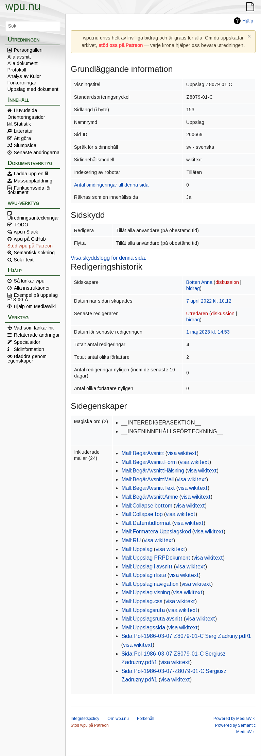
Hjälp (247, 20)
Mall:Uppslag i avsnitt (147, 566)
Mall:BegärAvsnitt (142, 453)
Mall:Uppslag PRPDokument (155, 558)
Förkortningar (21, 83)
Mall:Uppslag (137, 549)
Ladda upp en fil (31, 173)
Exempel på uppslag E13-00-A (32, 297)
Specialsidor (27, 342)
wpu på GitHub (30, 239)
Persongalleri (28, 50)
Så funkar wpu (29, 280)
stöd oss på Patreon (121, 45)
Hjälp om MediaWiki (35, 306)
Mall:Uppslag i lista (143, 575)
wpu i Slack (26, 231)
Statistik (22, 124)
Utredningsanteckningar (33, 217)
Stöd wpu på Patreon (30, 246)
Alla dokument (22, 63)
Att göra (22, 138)
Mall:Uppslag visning (145, 592)
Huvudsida (25, 110)
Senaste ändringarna (36, 152)
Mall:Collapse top (142, 514)
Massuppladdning (33, 180)
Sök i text (24, 259)
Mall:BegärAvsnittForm (149, 462)
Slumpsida (25, 145)
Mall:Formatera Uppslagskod (156, 531)
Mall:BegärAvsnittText (148, 488)
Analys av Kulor (24, 76)
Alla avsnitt (19, 57)
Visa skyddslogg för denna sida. (108, 258)
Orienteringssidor (26, 117)
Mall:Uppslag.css (141, 601)
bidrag (193, 288)
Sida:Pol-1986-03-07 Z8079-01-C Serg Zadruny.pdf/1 (186, 636)
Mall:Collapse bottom (146, 506)
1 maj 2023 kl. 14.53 (208, 332)
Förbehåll (145, 718)
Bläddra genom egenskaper (27, 358)
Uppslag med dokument (32, 89)
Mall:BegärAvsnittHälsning (152, 470)
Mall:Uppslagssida (143, 627)
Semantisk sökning (34, 252)
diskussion (227, 282)
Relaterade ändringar (37, 335)
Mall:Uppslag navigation (149, 584)
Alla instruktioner (32, 288)
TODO (21, 224)
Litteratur (23, 131)
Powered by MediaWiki (234, 718)
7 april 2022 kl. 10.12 (208, 301)
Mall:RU (131, 540)
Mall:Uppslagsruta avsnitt (151, 619)
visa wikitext (182, 453)
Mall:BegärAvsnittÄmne (149, 497)
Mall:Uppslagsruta (143, 610)
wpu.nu (22, 6)
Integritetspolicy (85, 718)
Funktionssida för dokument (29, 190)
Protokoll (16, 70)
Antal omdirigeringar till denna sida (111, 185)
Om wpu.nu (118, 718)
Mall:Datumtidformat (146, 523)
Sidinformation (29, 349)
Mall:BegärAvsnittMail (147, 479)
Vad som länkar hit (34, 327)
